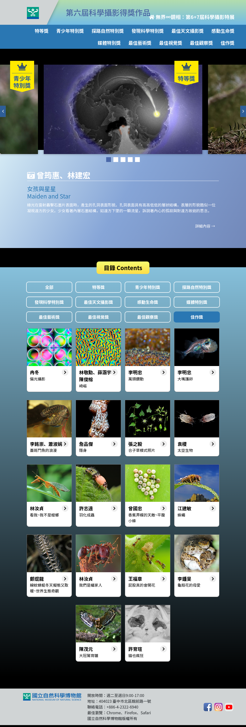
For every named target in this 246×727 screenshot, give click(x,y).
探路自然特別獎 (108, 30)
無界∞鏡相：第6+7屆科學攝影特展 (191, 16)
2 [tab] (115, 159)
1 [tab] (108, 159)
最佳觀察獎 (201, 42)
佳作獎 (227, 42)
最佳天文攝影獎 (188, 30)
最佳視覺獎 (170, 42)
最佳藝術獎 (140, 42)
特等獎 (42, 30)
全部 (49, 287)
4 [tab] (130, 159)
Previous (3, 111)
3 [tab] (123, 159)
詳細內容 (202, 226)
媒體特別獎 (109, 42)
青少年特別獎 (70, 30)
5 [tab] (137, 159)
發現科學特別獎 (147, 30)
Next (243, 111)
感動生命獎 (222, 30)
